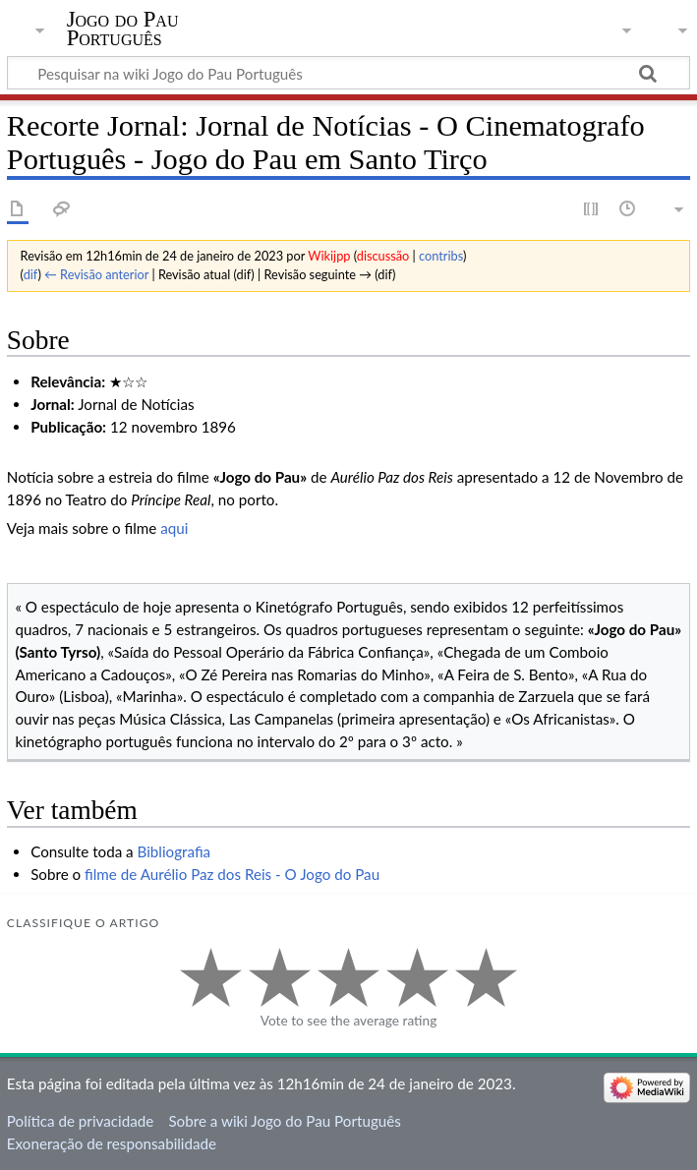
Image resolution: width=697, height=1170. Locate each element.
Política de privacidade (80, 1121)
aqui (174, 528)
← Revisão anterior (96, 274)
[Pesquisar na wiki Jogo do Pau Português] (348, 72)
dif (31, 274)
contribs (441, 255)
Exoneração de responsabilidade (111, 1143)
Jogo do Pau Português (123, 28)
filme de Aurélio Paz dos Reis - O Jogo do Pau (232, 874)
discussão (383, 255)
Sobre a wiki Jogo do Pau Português (284, 1121)
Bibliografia (174, 851)
